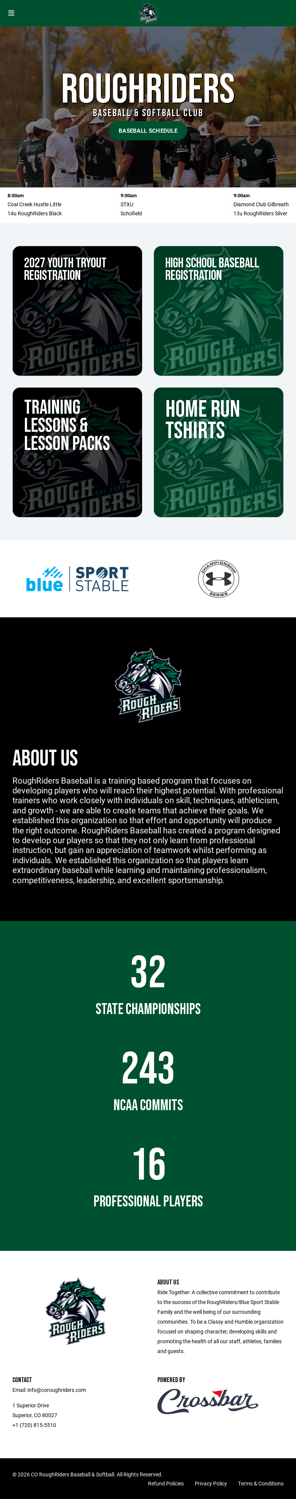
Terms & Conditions (261, 1483)
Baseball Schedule (148, 130)
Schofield (131, 213)
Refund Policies (166, 1483)
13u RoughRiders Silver (260, 213)
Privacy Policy (211, 1483)
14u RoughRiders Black (35, 213)
